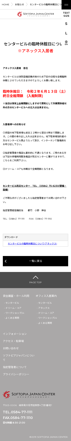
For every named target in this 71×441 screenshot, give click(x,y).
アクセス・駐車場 (13, 341)
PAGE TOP (35, 282)
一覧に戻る (35, 261)
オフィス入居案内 (46, 296)
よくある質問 (12, 317)
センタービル (12, 302)
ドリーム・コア (13, 308)
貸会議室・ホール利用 (16, 296)
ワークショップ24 (14, 312)
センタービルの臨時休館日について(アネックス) (32, 243)
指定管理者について (15, 367)
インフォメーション (15, 334)
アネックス (44, 308)
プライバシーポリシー (16, 374)
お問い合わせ (11, 348)
